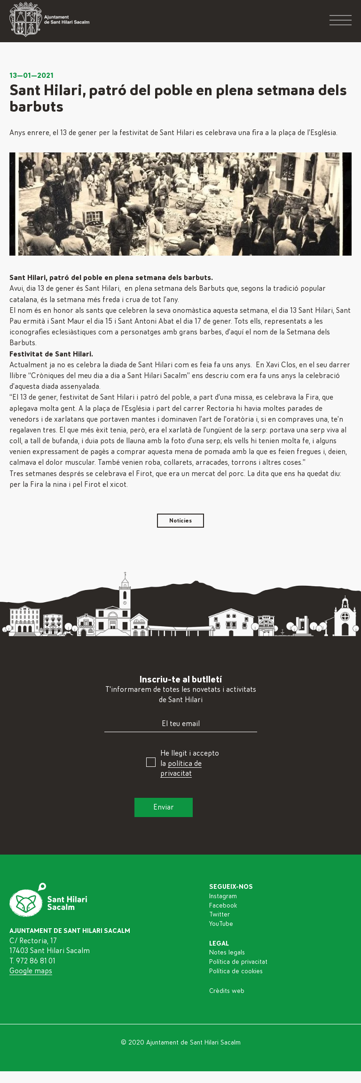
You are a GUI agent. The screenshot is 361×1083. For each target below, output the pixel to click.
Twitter (219, 914)
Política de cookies (236, 971)
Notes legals (227, 952)
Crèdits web (226, 991)
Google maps (30, 971)
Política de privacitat (238, 962)
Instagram (223, 896)
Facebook (223, 905)
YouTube (221, 924)
